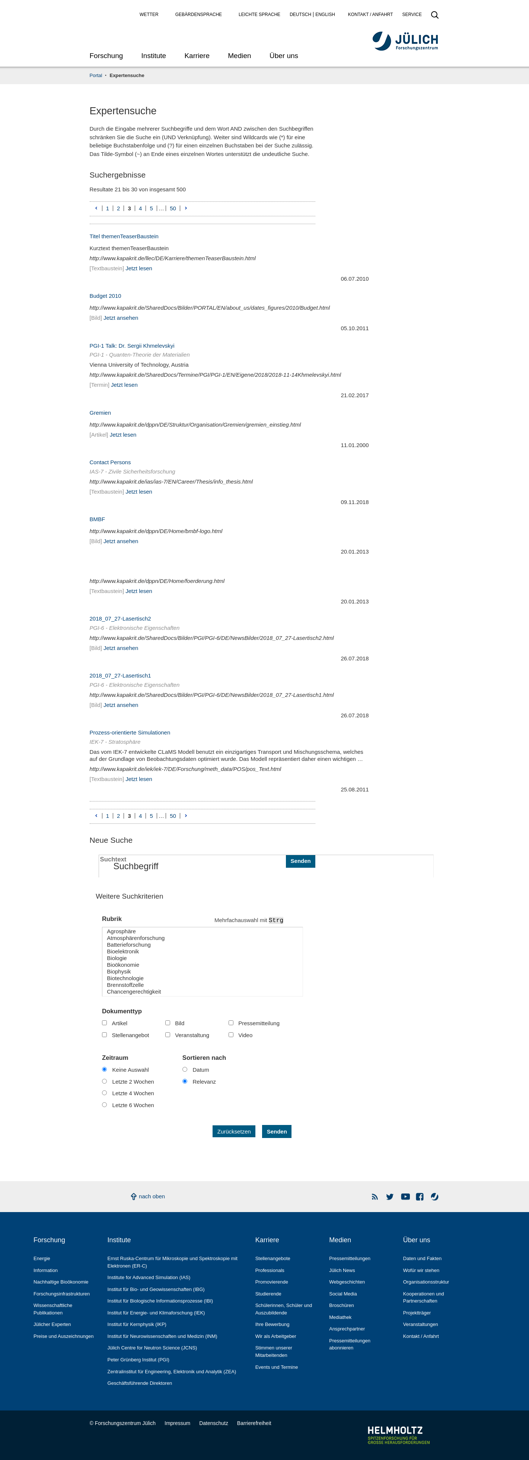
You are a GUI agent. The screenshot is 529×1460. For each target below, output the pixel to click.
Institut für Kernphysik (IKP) (137, 1324)
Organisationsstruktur (426, 1282)
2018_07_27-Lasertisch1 (120, 675)
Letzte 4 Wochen (133, 1093)
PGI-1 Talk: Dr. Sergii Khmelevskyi (132, 345)
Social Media (343, 1294)
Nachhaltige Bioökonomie (61, 1282)
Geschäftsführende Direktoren (140, 1383)
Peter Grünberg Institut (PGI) (138, 1359)
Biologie (202, 958)
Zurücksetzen (234, 1131)
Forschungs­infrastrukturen (62, 1294)
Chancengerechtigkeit (202, 991)
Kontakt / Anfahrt (370, 14)
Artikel (119, 1023)
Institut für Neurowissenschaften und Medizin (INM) (162, 1336)
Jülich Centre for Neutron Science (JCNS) (152, 1348)
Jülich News (342, 1270)
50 (173, 208)
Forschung (106, 56)
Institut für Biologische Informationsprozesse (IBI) (160, 1301)
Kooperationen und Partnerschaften (423, 1297)
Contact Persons (110, 462)
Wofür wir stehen (421, 1270)
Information (46, 1270)
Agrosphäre (202, 931)
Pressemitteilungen (349, 1258)
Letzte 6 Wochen (133, 1105)
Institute (153, 56)
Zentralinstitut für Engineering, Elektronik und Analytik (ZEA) (172, 1371)
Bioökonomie (202, 965)
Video (245, 1035)
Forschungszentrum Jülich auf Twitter (390, 1196)
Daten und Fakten (422, 1258)
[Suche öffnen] (435, 17)
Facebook (420, 1196)
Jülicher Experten (52, 1324)
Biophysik (202, 971)
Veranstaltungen (420, 1324)
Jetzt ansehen (120, 318)
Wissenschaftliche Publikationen (53, 1309)
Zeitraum (115, 1057)
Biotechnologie (202, 978)
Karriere (197, 56)
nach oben (152, 1196)
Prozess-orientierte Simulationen (130, 732)
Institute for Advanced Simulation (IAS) (149, 1277)
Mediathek (340, 1317)
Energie (42, 1258)
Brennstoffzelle (202, 985)
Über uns (284, 56)
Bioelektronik (202, 951)
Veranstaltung (192, 1035)
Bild (179, 1023)
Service (412, 14)
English (325, 14)
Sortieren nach (204, 1057)
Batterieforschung (202, 944)
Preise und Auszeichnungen (63, 1336)
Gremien (100, 412)
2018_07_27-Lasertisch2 (120, 618)
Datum (201, 1070)
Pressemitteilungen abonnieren (349, 1344)
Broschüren (341, 1305)
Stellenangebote (272, 1258)
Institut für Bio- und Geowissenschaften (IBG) (156, 1289)
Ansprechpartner (347, 1329)
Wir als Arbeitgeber (275, 1336)
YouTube (405, 1196)
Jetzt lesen (138, 268)
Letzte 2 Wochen (133, 1081)
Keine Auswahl (130, 1070)
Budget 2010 (105, 296)
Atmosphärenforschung (202, 938)
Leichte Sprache (259, 14)
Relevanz (204, 1081)
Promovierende (271, 1282)
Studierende (268, 1294)
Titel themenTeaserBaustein (124, 236)
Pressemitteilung (259, 1023)
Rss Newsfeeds (375, 1196)
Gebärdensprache (198, 14)
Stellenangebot (130, 1035)
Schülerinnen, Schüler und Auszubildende (283, 1309)
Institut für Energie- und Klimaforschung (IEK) (156, 1313)
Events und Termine (276, 1367)
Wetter (149, 14)
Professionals (269, 1270)
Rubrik (112, 918)
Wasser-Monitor (435, 1196)
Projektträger (417, 1313)
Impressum (177, 1423)
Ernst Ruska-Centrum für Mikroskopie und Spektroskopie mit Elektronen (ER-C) (173, 1262)
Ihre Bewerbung (272, 1324)
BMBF (97, 519)
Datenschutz (213, 1423)
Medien (239, 56)
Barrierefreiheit (254, 1423)
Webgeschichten (347, 1282)
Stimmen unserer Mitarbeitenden (273, 1351)
